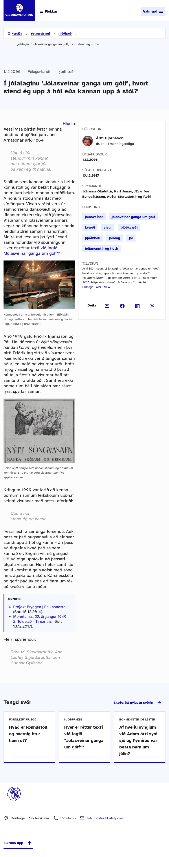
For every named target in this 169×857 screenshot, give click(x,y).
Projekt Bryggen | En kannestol (40, 606)
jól (131, 238)
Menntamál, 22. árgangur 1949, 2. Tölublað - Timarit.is (40, 619)
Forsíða (17, 33)
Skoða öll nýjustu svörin (138, 702)
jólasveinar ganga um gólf (133, 217)
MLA (107, 287)
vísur (108, 227)
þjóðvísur (92, 238)
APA (98, 287)
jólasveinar (94, 217)
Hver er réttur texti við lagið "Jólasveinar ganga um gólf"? (32, 250)
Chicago (88, 287)
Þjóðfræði (65, 33)
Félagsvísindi (40, 33)
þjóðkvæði (129, 227)
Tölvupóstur (105, 818)
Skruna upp (18, 843)
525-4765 (68, 818)
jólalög (114, 238)
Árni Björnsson (109, 138)
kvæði (90, 227)
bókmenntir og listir (101, 248)
